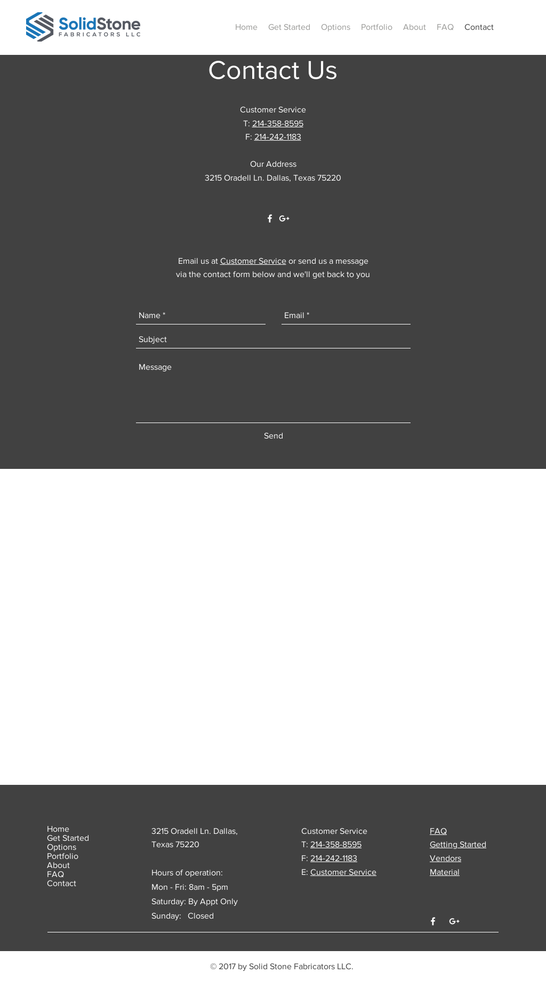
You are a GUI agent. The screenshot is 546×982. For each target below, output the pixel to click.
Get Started (68, 837)
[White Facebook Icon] (269, 218)
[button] (289, 27)
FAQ (55, 874)
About (58, 865)
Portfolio (62, 856)
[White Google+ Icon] (284, 218)
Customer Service (253, 260)
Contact (61, 883)
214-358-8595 (277, 123)
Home (58, 828)
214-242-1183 (277, 136)
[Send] (273, 436)
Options (61, 846)
